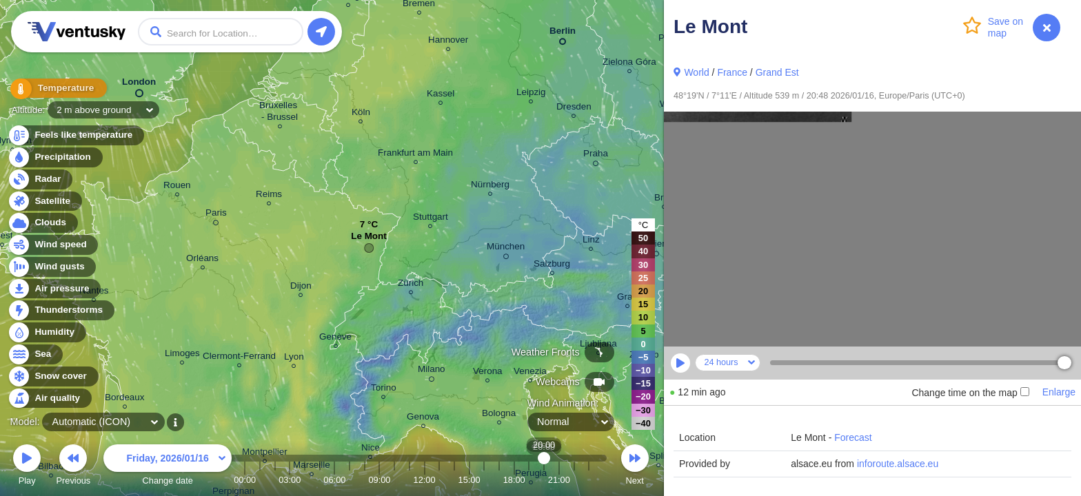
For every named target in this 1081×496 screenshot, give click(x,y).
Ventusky (74, 31)
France (732, 72)
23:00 (589, 480)
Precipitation (55, 157)
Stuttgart (430, 218)
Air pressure (54, 289)
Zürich (410, 285)
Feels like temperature (75, 135)
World (696, 72)
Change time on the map (970, 392)
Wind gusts (52, 267)
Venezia (530, 373)
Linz (591, 241)
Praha (595, 155)
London (139, 84)
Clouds (42, 223)
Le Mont (369, 239)
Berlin (562, 33)
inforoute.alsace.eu (897, 463)
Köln (361, 114)
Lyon (294, 358)
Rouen (177, 187)
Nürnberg (490, 186)
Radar (40, 179)
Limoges (182, 355)
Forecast (852, 437)
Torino (383, 389)
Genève (335, 338)
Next (635, 467)
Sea (35, 354)
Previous (73, 467)
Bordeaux (125, 399)
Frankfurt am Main (415, 154)
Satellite (44, 201)
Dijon (301, 287)
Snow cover (53, 376)
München (506, 248)
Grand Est (777, 72)
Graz (627, 298)
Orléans (202, 260)
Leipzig (531, 94)
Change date (167, 467)
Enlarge (1058, 391)
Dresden (574, 108)
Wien (656, 246)
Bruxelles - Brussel (279, 113)
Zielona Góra (629, 63)
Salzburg (552, 265)
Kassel (440, 95)
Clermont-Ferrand (239, 358)
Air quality (49, 399)
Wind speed (53, 245)
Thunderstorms (61, 310)
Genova (423, 418)
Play (27, 467)
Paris (216, 215)
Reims (269, 196)
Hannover (448, 41)
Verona (488, 373)
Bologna (499, 415)
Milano (431, 371)
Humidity (46, 332)
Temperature (54, 89)
